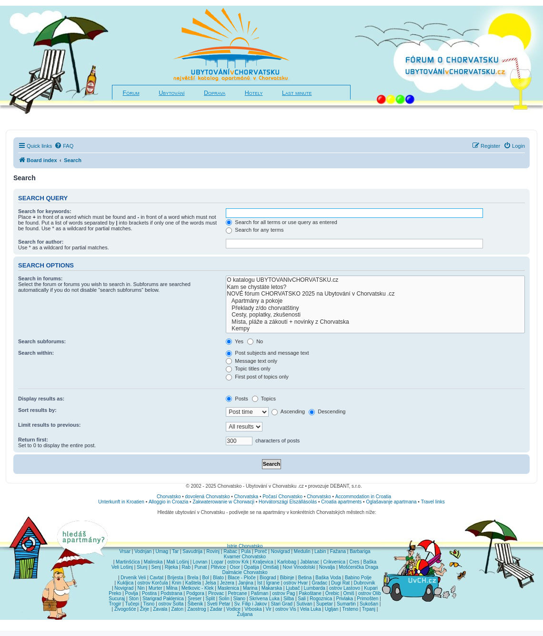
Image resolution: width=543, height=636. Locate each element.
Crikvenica (334, 561)
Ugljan (331, 609)
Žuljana (245, 614)
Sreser (194, 598)
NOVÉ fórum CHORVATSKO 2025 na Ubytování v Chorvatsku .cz (375, 293)
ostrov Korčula (153, 582)
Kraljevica (262, 561)
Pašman (260, 593)
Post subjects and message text (267, 353)
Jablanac (309, 561)
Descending (327, 411)
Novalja (327, 567)
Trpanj (368, 609)
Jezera (227, 582)
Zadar (216, 609)
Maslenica (228, 588)
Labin (320, 551)
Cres (354, 561)
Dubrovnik (364, 582)
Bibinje (287, 577)
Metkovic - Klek (197, 588)
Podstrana (171, 593)
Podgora (195, 593)
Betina (305, 577)
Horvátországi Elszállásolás (288, 501)
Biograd (268, 577)
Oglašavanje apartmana (391, 501)
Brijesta (175, 577)
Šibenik (195, 603)
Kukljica (125, 582)
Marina (250, 588)
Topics (264, 398)
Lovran (200, 561)
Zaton (177, 609)
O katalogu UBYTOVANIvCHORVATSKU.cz (375, 280)
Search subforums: (42, 341)
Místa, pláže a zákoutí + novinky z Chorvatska (375, 322)
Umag (161, 551)
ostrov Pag (283, 593)
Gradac (319, 582)
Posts (237, 398)
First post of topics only (257, 377)
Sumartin (346, 603)
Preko (115, 593)
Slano (239, 598)
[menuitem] (63, 146)
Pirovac (216, 593)
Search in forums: (40, 278)
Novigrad (280, 551)
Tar (175, 551)
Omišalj (271, 567)
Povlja (131, 593)
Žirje (144, 609)
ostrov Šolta (171, 603)
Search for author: (40, 242)
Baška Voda (328, 577)
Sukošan (369, 603)
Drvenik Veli (133, 577)
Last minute (297, 93)
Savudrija (192, 551)
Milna (172, 588)
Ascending (288, 411)
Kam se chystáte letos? (375, 287)
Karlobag (286, 561)
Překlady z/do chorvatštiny (375, 308)
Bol (205, 577)
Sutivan (304, 603)
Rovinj (213, 551)
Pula (246, 551)
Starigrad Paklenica (163, 598)
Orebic (332, 593)
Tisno (148, 603)
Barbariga (360, 551)
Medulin (302, 551)
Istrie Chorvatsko (244, 546)
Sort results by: (37, 410)
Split (210, 598)
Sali (302, 598)
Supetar (324, 603)
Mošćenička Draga (358, 567)
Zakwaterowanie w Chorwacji (223, 501)
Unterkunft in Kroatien (121, 501)
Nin (140, 588)
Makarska (271, 588)
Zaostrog (196, 609)
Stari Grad (281, 603)
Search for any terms (254, 230)
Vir (269, 609)
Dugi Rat (340, 582)
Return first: (33, 439)
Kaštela (193, 582)
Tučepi (132, 603)
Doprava (214, 93)
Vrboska (252, 609)
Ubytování (171, 93)
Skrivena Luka (264, 598)
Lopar (217, 561)
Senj (156, 567)
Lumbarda (314, 588)
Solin (224, 598)
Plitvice (218, 567)
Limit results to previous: (49, 425)
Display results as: (41, 398)
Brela (192, 577)
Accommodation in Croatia (363, 496)
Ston (134, 598)
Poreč (260, 551)
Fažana (338, 551)
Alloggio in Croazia (168, 501)
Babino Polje (358, 577)
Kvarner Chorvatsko (245, 556)
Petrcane (237, 593)
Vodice (233, 609)
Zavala (160, 609)
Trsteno (350, 609)
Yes (234, 341)
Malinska (153, 561)
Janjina (245, 582)
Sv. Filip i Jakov (250, 603)
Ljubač (293, 588)
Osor (235, 567)
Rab (186, 567)
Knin (176, 582)
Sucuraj (117, 598)
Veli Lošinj (122, 567)
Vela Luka (310, 609)
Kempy (375, 328)
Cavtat (156, 577)
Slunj (142, 567)
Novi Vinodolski (298, 567)
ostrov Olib (369, 593)
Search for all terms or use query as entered (281, 222)
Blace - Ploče (242, 577)
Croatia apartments (341, 501)
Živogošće (125, 609)
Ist (259, 582)
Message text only (251, 361)
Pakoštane (310, 593)
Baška (370, 561)
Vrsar (125, 551)
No (255, 341)
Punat (200, 567)
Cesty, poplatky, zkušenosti (375, 314)
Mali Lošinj (177, 561)
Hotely (254, 93)
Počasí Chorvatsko (282, 496)
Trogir (115, 603)
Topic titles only (248, 368)
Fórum (131, 93)
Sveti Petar (219, 603)
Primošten (367, 598)
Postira (149, 593)
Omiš (348, 593)
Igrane (273, 582)
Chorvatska (246, 496)
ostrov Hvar (295, 582)
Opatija (251, 567)
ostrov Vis (285, 609)
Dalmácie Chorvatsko (244, 572)
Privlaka (344, 598)
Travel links (433, 501)
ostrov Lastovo (344, 588)
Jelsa (210, 582)
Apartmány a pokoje (375, 301)
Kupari (371, 588)
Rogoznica (321, 598)
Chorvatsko (169, 496)
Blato (218, 577)
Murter (155, 588)
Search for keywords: (44, 211)
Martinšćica (128, 561)
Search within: (36, 353)
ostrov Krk (238, 561)
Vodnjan (142, 551)
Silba (288, 598)
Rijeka (171, 567)
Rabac (230, 551)
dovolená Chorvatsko (207, 496)
